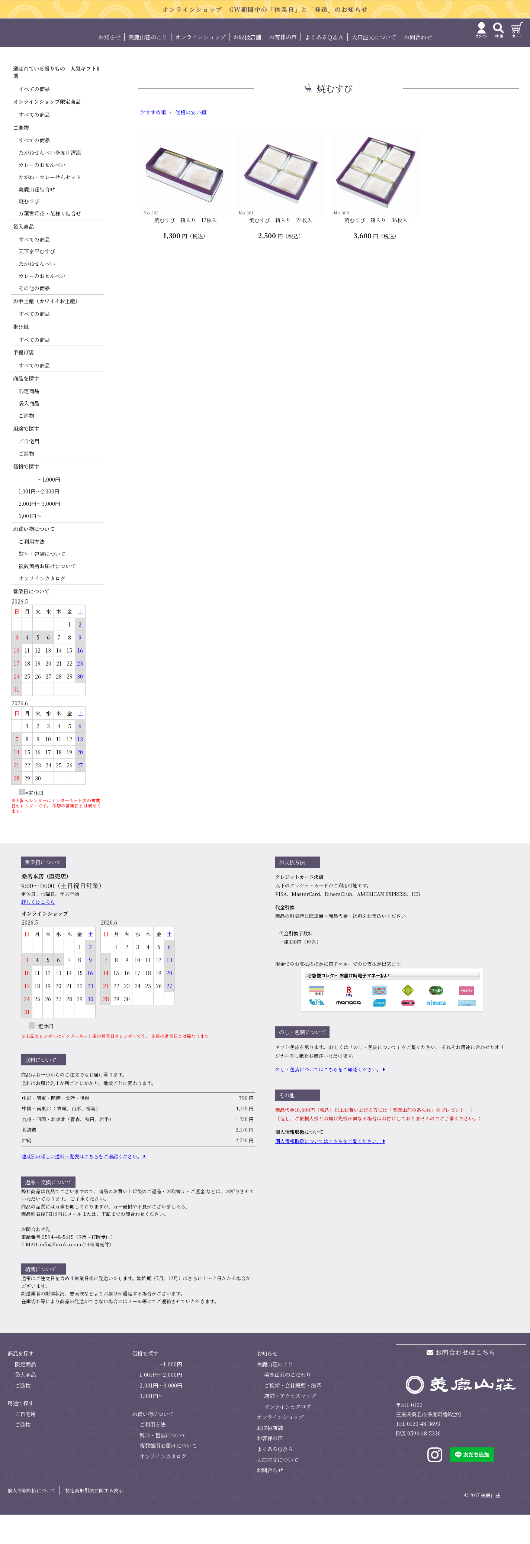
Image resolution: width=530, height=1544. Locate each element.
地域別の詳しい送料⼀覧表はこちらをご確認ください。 (81, 1185)
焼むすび (29, 230)
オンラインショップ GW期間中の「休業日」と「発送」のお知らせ (265, 9)
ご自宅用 (29, 471)
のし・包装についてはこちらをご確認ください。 (328, 1099)
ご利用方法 (32, 571)
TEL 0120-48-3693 (418, 1453)
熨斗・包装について (42, 583)
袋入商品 (29, 432)
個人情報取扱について (31, 1519)
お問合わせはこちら (461, 1381)
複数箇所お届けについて (47, 595)
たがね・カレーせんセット (50, 206)
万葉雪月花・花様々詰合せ (50, 243)
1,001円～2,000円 (39, 521)
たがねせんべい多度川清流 (50, 182)
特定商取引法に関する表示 (94, 1519)
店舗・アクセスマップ (290, 1425)
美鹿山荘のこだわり (287, 1404)
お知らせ (109, 66)
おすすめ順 (153, 142)
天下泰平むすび (37, 281)
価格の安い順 (190, 142)
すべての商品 (34, 118)
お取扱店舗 (247, 66)
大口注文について (373, 66)
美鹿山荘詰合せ (37, 218)
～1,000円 (48, 508)
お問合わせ (418, 66)
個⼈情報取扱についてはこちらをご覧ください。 (328, 1170)
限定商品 (29, 420)
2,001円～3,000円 (39, 533)
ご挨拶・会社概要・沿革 (292, 1414)
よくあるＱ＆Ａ (324, 66)
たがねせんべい (37, 293)
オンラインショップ (200, 66)
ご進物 (26, 445)
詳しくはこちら (38, 931)
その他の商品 (34, 317)
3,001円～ (30, 545)
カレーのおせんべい (42, 194)
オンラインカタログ (42, 607)
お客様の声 (283, 66)
